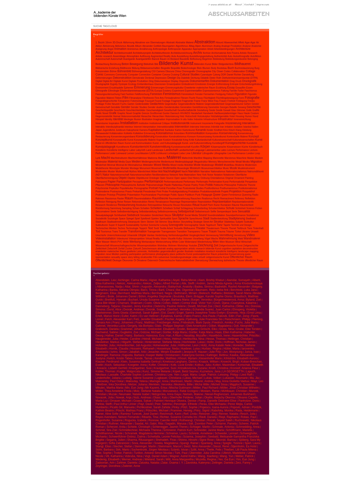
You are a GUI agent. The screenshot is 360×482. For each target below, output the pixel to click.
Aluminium (207, 46)
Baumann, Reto (205, 290)
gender (180, 251)
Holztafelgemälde (220, 116)
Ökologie (116, 260)
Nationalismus (218, 171)
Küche (245, 147)
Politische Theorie (246, 185)
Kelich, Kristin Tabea (120, 358)
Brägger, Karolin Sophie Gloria (213, 296)
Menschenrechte (226, 161)
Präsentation (133, 194)
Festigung (220, 94)
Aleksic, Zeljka (152, 283)
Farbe (241, 90)
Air (257, 42)
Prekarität (138, 191)
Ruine (217, 205)
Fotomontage (137, 101)
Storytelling (186, 222)
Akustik (130, 46)
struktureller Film (149, 257)
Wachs (214, 238)
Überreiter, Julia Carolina (204, 453)
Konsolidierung (145, 136)
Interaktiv (100, 127)
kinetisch (210, 251)
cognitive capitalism (232, 248)
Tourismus (106, 231)
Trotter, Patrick (123, 453)
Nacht (185, 171)
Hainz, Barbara (134, 335)
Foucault (149, 101)
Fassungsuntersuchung (108, 94)
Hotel (232, 116)
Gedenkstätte (142, 104)
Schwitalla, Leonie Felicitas (164, 436)
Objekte (131, 178)
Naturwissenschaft (119, 174)
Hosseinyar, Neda (168, 348)
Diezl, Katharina (224, 306)
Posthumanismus (229, 188)
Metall (239, 161)
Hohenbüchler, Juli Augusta (134, 345)
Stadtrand (251, 218)
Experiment (178, 90)
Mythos (133, 171)
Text (150, 228)
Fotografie (252, 97)
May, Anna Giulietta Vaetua (232, 381)
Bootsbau (222, 68)
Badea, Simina (204, 286)
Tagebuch (211, 225)
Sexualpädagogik (104, 215)
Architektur (104, 52)
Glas (233, 110)
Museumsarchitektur (211, 168)
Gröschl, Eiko (208, 329)
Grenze (145, 113)
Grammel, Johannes (133, 329)
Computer (133, 74)
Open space (180, 178)
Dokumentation (219, 81)
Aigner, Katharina (159, 280)
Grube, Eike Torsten (248, 329)
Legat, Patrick (207, 374)
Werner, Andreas (132, 459)
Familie (233, 90)
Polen (202, 185)
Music (226, 168)
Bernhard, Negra (162, 293)
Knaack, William (209, 361)
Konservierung (228, 133)
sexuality (115, 257)
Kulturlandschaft (203, 140)
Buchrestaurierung (244, 68)
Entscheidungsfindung (250, 84)
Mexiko (246, 161)
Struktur (218, 221)
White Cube (178, 242)
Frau (216, 101)
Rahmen (100, 198)
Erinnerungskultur (174, 87)
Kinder (210, 130)
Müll (160, 171)
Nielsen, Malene (193, 394)
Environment (102, 87)
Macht (105, 158)
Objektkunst (142, 178)
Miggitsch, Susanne (242, 384)
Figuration (241, 94)
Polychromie (102, 188)
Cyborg (216, 74)
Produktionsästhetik (210, 191)
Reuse (176, 205)
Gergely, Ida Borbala (140, 325)
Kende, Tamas (144, 358)
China (178, 71)
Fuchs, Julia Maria (246, 322)
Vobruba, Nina (133, 456)
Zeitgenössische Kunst (231, 245)
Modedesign (207, 165)
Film (125, 97)
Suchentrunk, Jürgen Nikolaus (149, 449)
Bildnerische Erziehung (107, 68)
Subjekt (239, 222)
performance (148, 254)
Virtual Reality (152, 238)
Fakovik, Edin (225, 316)
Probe (165, 191)
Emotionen (200, 84)
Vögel (207, 238)
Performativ (202, 181)
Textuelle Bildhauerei (184, 228)
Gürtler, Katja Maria (175, 332)
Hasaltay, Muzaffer (195, 335)
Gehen (247, 104)
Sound (203, 215)
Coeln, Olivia (152, 303)
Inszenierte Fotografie (213, 123)
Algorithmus (182, 46)
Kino (225, 130)
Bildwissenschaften (150, 68)
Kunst (258, 139)
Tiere (249, 228)
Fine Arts (159, 98)
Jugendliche (109, 130)
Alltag (191, 46)
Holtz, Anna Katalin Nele (216, 345)
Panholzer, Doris (248, 400)
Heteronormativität (130, 116)
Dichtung (195, 78)
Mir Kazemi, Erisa (156, 387)
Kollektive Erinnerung (144, 133)
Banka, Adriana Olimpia (124, 290)
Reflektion (250, 198)
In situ (184, 119)
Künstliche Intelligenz (118, 150)
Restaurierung (126, 205)
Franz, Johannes (123, 322)
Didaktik (204, 78)
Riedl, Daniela (208, 417)
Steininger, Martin (145, 446)
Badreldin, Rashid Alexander (232, 286)
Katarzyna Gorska (193, 355)
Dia (178, 78)
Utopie (142, 235)
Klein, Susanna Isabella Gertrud (141, 361)
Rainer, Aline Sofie (107, 413)
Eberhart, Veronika (178, 309)
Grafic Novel (102, 113)
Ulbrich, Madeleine (233, 453)
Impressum (262, 4)
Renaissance (162, 201)
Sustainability (133, 225)
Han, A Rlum (174, 335)
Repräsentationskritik (243, 201)
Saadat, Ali (141, 423)
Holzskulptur (203, 116)
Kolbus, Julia (203, 365)
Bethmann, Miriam (185, 293)
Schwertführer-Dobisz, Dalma (127, 436)
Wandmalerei (252, 238)
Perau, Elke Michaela (212, 404)
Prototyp (111, 194)
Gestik (219, 110)
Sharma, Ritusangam (140, 439)
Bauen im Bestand (169, 59)
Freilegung (241, 101)
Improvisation (173, 119)
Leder (113, 153)
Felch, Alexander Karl (118, 319)
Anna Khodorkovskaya (248, 283)
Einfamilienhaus (145, 84)
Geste (212, 110)
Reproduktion (204, 201)
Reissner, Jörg (208, 413)
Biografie (165, 68)
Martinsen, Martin (181, 381)
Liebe (182, 153)
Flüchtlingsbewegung (227, 98)
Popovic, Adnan (240, 407)
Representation (189, 201)
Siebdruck (133, 215)
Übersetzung (201, 260)
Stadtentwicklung (219, 218)
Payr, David (145, 404)
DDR (223, 74)
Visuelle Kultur (175, 238)
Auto (230, 56)
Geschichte (254, 107)
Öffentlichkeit (104, 260)
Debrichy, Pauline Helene (170, 306)
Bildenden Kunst (202, 64)
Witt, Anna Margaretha (179, 459)
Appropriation (199, 49)
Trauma (221, 231)
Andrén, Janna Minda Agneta (214, 283)
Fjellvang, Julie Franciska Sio (204, 319)
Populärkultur (126, 188)
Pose (179, 188)
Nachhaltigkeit (172, 171)
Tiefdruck (241, 228)
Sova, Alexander (142, 443)
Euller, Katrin (129, 316)
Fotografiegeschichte (106, 101)
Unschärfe (101, 235)
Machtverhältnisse (137, 158)
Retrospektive (155, 205)
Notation (218, 174)
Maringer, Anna (159, 381)
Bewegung (136, 64)
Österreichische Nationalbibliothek (176, 260)
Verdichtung (161, 235)
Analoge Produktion (231, 46)
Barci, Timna (149, 290)
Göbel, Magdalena (220, 325)
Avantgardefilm (143, 59)
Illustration (147, 119)
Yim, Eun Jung (245, 459)
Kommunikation (195, 133)
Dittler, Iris (242, 306)
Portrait (153, 188)
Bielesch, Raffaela (210, 293)
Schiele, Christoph (138, 426)
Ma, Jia (254, 378)
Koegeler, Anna (137, 365)
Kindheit (218, 130)
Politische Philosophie (225, 185)
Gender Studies (139, 107)
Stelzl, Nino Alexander (197, 446)
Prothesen (101, 194)
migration (100, 254)
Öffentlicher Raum (241, 257)
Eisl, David (168, 312)
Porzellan (171, 188)
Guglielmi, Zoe (129, 332)
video (195, 257)
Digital (99, 81)
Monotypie (114, 168)
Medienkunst (167, 161)
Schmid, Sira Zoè (106, 430)
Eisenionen (160, 84)
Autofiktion (255, 56)
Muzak (113, 394)
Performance (153, 181)
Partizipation (124, 181)
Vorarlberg (198, 238)
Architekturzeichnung (181, 53)
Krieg (185, 140)
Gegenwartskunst (234, 104)
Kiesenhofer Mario (210, 358)
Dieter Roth (215, 78)
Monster (125, 168)
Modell (219, 164)
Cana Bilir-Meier (106, 303)
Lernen (130, 153)
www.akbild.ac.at (221, 4)
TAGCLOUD (110, 26)
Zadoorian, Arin (105, 462)
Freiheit (231, 101)
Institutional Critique (159, 123)
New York (201, 174)
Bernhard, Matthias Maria (134, 293)
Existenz (167, 90)
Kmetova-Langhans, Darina (180, 361)
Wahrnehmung (228, 238)
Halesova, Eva (155, 335)
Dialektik (185, 78)
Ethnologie (113, 90)
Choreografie (188, 71)
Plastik (167, 185)
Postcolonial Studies (193, 188)
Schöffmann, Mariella (239, 430)
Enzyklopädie (116, 87)
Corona (166, 74)
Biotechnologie (188, 68)
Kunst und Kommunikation (138, 143)
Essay (231, 87)
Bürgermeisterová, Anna (229, 299)
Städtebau (229, 222)
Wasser (106, 242)
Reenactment (227, 198)
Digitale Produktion (138, 81)
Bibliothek (149, 64)
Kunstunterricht (139, 146)
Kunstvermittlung (160, 146)
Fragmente (187, 101)
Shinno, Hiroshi (187, 439)
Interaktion (248, 123)
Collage (250, 71)
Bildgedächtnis (226, 64)
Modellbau (229, 165)
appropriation (181, 248)
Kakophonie (133, 130)
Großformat (156, 113)
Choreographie (203, 71)
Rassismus (111, 198)
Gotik (248, 110)
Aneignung (101, 49)
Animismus (133, 49)
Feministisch (187, 94)
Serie (234, 211)
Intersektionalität (165, 127)
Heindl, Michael (151, 338)
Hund (255, 116)
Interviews (205, 127)
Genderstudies (171, 107)
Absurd (219, 42)
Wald (240, 238)
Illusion (137, 119)
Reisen (127, 201)
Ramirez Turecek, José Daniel (139, 413)
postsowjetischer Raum (205, 254)
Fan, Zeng (242, 316)
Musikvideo (101, 171)
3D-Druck (117, 42)
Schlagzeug (187, 208)
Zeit (216, 245)
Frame (197, 101)
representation (103, 257)
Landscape (158, 150)
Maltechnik (187, 158)
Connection (145, 74)
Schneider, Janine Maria (209, 430)
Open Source (167, 178)
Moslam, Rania (210, 391)
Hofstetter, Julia (105, 345)
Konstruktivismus (178, 136)
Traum (213, 231)
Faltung (225, 90)
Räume (235, 205)
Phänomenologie (154, 185)
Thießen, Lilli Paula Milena (240, 449)
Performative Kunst (219, 181)
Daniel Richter (234, 74)
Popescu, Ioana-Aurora (213, 407)
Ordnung (205, 178)
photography (162, 254)
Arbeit (210, 49)
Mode (197, 164)
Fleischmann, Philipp (237, 319)
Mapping (207, 158)
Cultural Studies (190, 74)
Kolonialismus (164, 133)
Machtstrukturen (119, 158)
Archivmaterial (218, 53)
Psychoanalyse (149, 194)
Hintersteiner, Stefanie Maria (162, 342)
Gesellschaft (170, 110)
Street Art (208, 222)
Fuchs (123, 104)
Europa (158, 90)
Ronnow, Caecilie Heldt (162, 420)
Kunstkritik (252, 143)
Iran (222, 127)
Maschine (242, 158)
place (172, 254)
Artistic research (104, 56)
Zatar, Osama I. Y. (172, 462)
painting (124, 254)
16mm (108, 42)
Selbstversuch (202, 211)
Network (174, 174)
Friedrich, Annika (222, 322)
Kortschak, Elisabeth (250, 365)
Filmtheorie (148, 98)
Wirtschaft (246, 242)
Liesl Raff (246, 374)
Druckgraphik (102, 84)
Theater (200, 228)
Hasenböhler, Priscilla (245, 335)
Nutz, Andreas (142, 397)
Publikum (189, 194)
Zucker (129, 248)
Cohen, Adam (170, 303)
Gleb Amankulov (196, 325)
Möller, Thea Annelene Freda (113, 391)
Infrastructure (210, 119)
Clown (220, 71)
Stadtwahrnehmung (117, 222)
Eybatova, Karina (171, 316)
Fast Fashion (127, 94)
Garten (130, 104)
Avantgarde (129, 59)
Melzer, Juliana (137, 384)
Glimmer (241, 110)
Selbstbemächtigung (127, 211)
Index (190, 119)
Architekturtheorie (161, 53)
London (250, 153)
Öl (135, 260)
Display (174, 81)
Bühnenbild (124, 71)
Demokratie (138, 78)
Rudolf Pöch (206, 205)
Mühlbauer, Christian (234, 391)
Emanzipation (174, 84)
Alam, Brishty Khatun (211, 280)
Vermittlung (226, 235)
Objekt (123, 178)
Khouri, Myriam (187, 358)
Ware (98, 242)
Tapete (226, 225)
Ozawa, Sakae (142, 400)
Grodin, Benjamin (187, 329)
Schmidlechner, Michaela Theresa (140, 430)
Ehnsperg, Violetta (244, 309)
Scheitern (156, 208)
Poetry (194, 185)
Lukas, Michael (192, 378)
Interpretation (149, 127)
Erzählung (221, 87)
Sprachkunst (195, 218)
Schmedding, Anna (248, 426)
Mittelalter (148, 165)
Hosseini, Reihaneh (142, 348)
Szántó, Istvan (179, 449)
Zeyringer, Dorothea (108, 466)
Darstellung (248, 74)
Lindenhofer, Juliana (108, 378)
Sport (175, 218)
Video (251, 235)
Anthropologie (160, 49)
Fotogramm (124, 101)
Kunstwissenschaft (181, 147)
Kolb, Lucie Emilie (182, 365)
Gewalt (226, 110)
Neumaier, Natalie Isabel (134, 394)
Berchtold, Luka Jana (243, 290)
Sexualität (244, 211)
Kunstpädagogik (106, 146)
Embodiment (188, 84)
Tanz (220, 225)
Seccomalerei (103, 211)
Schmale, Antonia (223, 426)
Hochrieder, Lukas (193, 342)
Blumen (206, 68)
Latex (223, 150)
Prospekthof (248, 191)
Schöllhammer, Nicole (109, 433)
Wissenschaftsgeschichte (123, 245)
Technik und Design (241, 225)
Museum (195, 168)
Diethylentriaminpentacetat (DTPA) (240, 78)
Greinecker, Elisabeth (161, 329)
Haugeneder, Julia (107, 338)
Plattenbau (177, 185)
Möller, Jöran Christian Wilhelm (239, 387)
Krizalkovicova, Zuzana (192, 368)
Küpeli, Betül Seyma (185, 371)
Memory (213, 161)
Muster (111, 171)
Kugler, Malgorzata (129, 371)
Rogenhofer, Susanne (109, 420)
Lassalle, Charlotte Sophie (124, 374)
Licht (152, 153)
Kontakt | (249, 4)
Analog (217, 46)
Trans (115, 231)
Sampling (127, 208)
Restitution (141, 205)
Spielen (155, 218)
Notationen (229, 174)
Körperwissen (234, 147)
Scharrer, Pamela (226, 423)
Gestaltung (202, 110)
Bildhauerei (242, 64)
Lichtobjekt (172, 153)
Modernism (251, 165)
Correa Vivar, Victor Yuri (196, 303)
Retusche (167, 205)
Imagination (159, 119)
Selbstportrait (186, 211)
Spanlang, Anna (210, 443)
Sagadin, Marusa (175, 423)
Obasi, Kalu (160, 397)
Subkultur (249, 222)
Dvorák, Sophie (155, 309)
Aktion (99, 46)
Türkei (238, 231)
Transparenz (194, 231)
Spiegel (130, 218)
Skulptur (178, 215)
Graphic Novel (124, 113)
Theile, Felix (214, 449)
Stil (156, 222)
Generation (186, 107)
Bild (156, 64)
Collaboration (238, 71)
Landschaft (171, 150)
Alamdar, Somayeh (238, 280)
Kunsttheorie (122, 147)
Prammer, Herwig (181, 410)
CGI (153, 71)
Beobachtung (102, 64)
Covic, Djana (221, 303)
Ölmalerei (142, 260)
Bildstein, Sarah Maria (237, 293)
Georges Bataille (228, 107)
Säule (202, 225)
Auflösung (145, 56)
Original (229, 178)
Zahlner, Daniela (127, 462)
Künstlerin (101, 150)
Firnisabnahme (172, 98)
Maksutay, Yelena (136, 381)
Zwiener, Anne (131, 466)
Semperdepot (224, 211)
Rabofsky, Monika (222, 410)
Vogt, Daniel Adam (156, 456)
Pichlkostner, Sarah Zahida (153, 407)
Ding (151, 81)
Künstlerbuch (255, 147)
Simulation (145, 215)
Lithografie (207, 153)
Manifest (198, 158)
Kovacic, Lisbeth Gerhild (112, 368)
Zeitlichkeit (101, 248)
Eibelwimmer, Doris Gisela (112, 312)
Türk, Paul (181, 453)
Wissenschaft (102, 245)
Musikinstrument (246, 168)
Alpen (198, 46)
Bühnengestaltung (141, 71)
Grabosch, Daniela (107, 329)
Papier (112, 181)
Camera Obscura (165, 71)
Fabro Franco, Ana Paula (199, 316)
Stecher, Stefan (122, 446)
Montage (134, 168)
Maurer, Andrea (203, 381)
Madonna (152, 158)
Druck (238, 81)
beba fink (223, 290)
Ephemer (129, 87)
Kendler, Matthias (165, 358)
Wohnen (172, 245)
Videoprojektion (137, 238)
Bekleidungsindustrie (236, 59)
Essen (249, 87)
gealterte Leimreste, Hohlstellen (143, 251)
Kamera (144, 130)
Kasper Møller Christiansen (163, 355)
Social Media (191, 215)
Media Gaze (124, 161)
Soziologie (112, 218)
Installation (129, 123)
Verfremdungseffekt (178, 235)
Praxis (128, 191)
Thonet (232, 228)
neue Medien (112, 254)
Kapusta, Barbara (133, 355)
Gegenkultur (171, 104)
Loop (257, 153)
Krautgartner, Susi (140, 368)
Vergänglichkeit (197, 235)
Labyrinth (140, 150)
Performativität (236, 181)
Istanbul (247, 127)
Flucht (192, 98)
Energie (211, 84)
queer (248, 254)
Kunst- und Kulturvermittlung (196, 143)
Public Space (177, 194)
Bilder (215, 64)
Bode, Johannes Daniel (122, 296)
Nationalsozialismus (236, 171)
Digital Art (108, 81)
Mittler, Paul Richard (205, 387)
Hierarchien (158, 116)
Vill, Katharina (114, 456)
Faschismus (250, 90)
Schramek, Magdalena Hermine (144, 433)
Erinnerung (142, 87)
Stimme (163, 222)
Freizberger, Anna (168, 322)
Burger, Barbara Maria (175, 299)
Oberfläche (241, 174)
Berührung (115, 64)
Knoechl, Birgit (230, 361)
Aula (173, 56)
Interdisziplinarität (115, 127)
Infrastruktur (225, 119)
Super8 (121, 225)
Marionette (218, 158)
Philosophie (112, 185)
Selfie (213, 211)
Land (148, 150)
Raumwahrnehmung (179, 198)
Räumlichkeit (246, 205)
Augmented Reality (161, 56)
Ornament (239, 178)
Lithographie (220, 153)
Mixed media (177, 165)
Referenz (239, 198)
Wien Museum (226, 242)
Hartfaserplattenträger (225, 113)
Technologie (132, 228)
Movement (156, 168)
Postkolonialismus (247, 188)
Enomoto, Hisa (236, 312)
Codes (227, 71)
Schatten (144, 208)
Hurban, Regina (211, 348)
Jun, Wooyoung (232, 351)
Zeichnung (205, 245)
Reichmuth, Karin (170, 413)
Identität (118, 119)
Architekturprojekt (142, 53)
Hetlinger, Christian (239, 338)
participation (135, 254)
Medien (136, 161)
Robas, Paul (248, 417)
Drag (232, 81)
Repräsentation (221, 201)
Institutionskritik (180, 123)
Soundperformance (236, 215)
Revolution (186, 205)
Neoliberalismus (160, 174)
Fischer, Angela (174, 319)
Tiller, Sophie (104, 453)
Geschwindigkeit (154, 110)
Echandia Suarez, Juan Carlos (211, 309)
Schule (230, 208)
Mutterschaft (122, 171)
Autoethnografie (241, 56)
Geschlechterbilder (135, 110)
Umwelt (254, 231)
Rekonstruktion (139, 201)
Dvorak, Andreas (133, 309)
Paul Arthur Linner (125, 404)
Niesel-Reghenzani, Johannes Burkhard (229, 394)
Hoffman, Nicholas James (240, 342)
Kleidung (246, 130)
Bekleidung (218, 59)
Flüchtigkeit (209, 98)
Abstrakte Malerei (184, 42)
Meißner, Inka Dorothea (111, 384)
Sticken (150, 222)
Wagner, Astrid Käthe (183, 456)
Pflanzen (100, 185)
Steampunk (134, 222)
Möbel (154, 171)
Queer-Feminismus (231, 194)
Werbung (135, 241)
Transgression (168, 231)
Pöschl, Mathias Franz (130, 410)
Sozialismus (252, 215)
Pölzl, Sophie (189, 407)
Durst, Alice (114, 309)
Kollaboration (116, 133)
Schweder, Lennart (226, 433)
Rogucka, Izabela (135, 420)
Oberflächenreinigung (107, 178)
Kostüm (167, 140)
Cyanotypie (206, 74)
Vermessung (212, 235)
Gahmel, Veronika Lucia (110, 325)
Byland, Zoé (253, 299)
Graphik (137, 113)
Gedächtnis (157, 103)
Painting (249, 178)
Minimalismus (135, 165)
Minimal (111, 165)
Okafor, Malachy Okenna (219, 397)
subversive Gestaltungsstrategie (174, 257)
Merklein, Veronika (160, 384)
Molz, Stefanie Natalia (147, 391)
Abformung (128, 42)
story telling (134, 257)
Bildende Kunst (176, 63)
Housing (240, 116)
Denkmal (149, 78)
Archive (207, 53)
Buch (231, 68)
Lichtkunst (161, 153)
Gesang (242, 107)
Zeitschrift (112, 248)
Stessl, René (221, 446)
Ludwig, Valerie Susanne (138, 378)
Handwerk (208, 113)
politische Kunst (184, 254)
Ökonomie (127, 260)
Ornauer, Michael (120, 400)
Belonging (252, 59)
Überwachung (216, 260)
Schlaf (177, 208)
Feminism (156, 94)
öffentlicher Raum (254, 260)
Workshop (182, 245)
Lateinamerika (213, 150)
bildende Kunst (213, 248)
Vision (164, 238)
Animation (120, 49)
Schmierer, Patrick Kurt (177, 430)
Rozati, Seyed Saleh (220, 420)
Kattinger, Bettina (217, 355)
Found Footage (163, 101)
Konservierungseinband (123, 136)
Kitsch (232, 130)
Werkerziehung (163, 242)
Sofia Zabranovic (119, 443)
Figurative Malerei (105, 98)
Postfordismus (211, 188)
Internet (138, 127)
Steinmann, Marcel (170, 446)
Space (122, 218)
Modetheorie (102, 168)
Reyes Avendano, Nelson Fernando (118, 417)
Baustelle (184, 59)
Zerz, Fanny (242, 462)
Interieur (129, 127)
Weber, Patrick (244, 456)
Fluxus (199, 98)
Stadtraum (101, 222)
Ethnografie (101, 90)
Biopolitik (175, 68)
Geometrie (213, 107)
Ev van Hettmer (149, 316)
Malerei (174, 157)
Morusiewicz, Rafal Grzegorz (181, 391)
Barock (155, 59)
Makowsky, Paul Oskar (110, 381)
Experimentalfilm (193, 90)
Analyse (246, 46)
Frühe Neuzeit (112, 104)
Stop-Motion (174, 222)
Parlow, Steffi (104, 404)
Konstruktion (161, 136)
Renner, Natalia (228, 413)
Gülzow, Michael (150, 332)
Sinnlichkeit (158, 215)
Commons (109, 74)
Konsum (191, 136)
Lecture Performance (238, 150)
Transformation (137, 231)
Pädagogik (206, 194)
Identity (108, 119)
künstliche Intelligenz (226, 251)
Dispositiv (184, 81)
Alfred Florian (171, 283)
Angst (110, 49)
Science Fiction (254, 208)
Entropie (234, 84)
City (214, 71)
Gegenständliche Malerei (191, 104)
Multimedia (169, 168)
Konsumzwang (204, 136)
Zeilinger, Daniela (222, 462)
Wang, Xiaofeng (208, 456)
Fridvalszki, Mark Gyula (195, 322)
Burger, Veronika (201, 299)
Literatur (196, 153)
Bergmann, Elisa (106, 293)
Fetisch (230, 94)
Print (158, 191)
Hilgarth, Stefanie (132, 342)
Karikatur (169, 130)
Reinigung (111, 201)
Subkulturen (102, 225)
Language (199, 150)
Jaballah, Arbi (137, 351)
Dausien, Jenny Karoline (137, 306)
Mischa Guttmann (180, 387)
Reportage (175, 201)
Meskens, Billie (183, 384)
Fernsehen (209, 94)
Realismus (207, 198)
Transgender (154, 231)
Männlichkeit (144, 171)
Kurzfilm (195, 147)
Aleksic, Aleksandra (129, 283)
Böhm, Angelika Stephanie (155, 296)
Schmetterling (201, 208)
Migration (256, 161)
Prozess (121, 194)
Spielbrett (145, 218)
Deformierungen (104, 78)
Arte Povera (233, 53)
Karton (178, 130)
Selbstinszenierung (167, 211)
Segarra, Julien (115, 439)
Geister (255, 104)
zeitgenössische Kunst (217, 257)
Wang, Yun (226, 456)
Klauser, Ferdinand (107, 361)
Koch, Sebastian (115, 365)
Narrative (205, 171)
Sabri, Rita (156, 423)
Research (101, 205)
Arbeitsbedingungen (224, 49)
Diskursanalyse (162, 81)
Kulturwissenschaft (222, 140)
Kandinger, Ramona (108, 355)
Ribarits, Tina (150, 417)
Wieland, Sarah (154, 459)
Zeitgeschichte (250, 245)
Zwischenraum (149, 248)
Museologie (183, 168)
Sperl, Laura (252, 443)
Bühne (113, 71)
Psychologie (163, 194)
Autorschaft (117, 59)
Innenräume (102, 123)
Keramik (201, 130)
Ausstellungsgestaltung (201, 56)
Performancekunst (173, 181)
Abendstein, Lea (106, 280)
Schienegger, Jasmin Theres (170, 426)
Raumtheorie (160, 198)
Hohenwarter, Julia (164, 345)
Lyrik (98, 158)
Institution (144, 123)
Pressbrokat (149, 191)
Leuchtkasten (142, 153)
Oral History (194, 178)
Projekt (224, 191)
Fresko (251, 101)
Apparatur (187, 49)
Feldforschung (142, 94)
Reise (120, 201)
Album (138, 46)
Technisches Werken (106, 228)
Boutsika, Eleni (182, 296)
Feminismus (171, 94)
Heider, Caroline (130, 338)
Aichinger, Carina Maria (132, 280)
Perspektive (251, 181)
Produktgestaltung (178, 191)
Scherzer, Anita (116, 426)
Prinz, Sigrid (201, 410)
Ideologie (128, 119)
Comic (99, 74)
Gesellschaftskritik (187, 110)
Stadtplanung (237, 218)
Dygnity (114, 84)
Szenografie (175, 225)
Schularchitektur (217, 208)
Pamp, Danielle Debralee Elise (217, 400)
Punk (198, 194)
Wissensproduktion (147, 245)
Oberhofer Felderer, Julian (186, 397)
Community (121, 74)
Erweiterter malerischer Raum (200, 87)
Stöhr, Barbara (104, 449)
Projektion (235, 191)
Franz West (207, 101)
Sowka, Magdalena (166, 443)
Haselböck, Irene (219, 335)
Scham (136, 208)
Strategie (197, 222)
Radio (255, 194)
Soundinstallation (216, 215)
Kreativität (177, 140)
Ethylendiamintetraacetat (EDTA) (137, 90)
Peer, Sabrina (163, 404)
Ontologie (154, 178)
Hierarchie (146, 116)
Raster (120, 198)
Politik (209, 185)
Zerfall (121, 248)
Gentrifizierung (200, 107)
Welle (126, 242)
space (124, 257)
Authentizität (220, 56)
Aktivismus (120, 46)
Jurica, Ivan (252, 351)
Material (113, 161)
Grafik (113, 113)
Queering (246, 194)
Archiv (197, 52)
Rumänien (225, 205)
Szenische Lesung (158, 225)
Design (171, 77)
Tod (98, 231)
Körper (205, 146)
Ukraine (246, 231)
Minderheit (101, 165)
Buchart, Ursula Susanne (143, 299)
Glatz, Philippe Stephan (169, 325)
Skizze (167, 215)
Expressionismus (211, 90)
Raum (129, 198)
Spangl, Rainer (189, 443)
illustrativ (189, 251)
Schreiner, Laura (176, 433)
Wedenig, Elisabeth (108, 459)
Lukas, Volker (212, 378)
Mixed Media (162, 164)
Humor (248, 116)
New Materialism (187, 174)
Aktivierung (108, 46)
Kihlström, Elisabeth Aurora (241, 358)
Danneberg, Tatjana (108, 306)
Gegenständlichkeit (214, 104)
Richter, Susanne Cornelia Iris (178, 417)
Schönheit (240, 208)
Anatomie (256, 46)
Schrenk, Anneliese (201, 433)
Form (241, 98)
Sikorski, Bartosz (226, 439)
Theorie (224, 228)
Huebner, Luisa (190, 348)
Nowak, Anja (123, 397)
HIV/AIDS (185, 113)
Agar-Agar (250, 42)
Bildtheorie (125, 68)
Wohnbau (162, 245)
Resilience (111, 205)
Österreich (152, 260)
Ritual (196, 205)
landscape (243, 251)
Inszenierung (233, 123)
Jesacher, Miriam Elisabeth (164, 351)
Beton (125, 64)
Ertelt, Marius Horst (108, 316)
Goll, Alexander (242, 325)
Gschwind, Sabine (107, 332)
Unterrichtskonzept (116, 235)
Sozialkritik (101, 218)
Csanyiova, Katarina (243, 303)
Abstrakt (170, 42)
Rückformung (102, 208)
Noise (210, 174)
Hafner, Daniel (114, 335)
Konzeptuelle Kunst (123, 140)
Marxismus (230, 158)
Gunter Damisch (171, 113)
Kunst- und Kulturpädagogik (167, 143)
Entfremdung (222, 84)
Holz (182, 116)
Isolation (238, 127)
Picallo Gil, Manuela (122, 407)
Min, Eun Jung (134, 387)
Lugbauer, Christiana (168, 378)
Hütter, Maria (231, 348)
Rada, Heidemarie (247, 410)
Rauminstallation (142, 198)
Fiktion (118, 98)
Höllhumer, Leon (188, 345)
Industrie (198, 119)
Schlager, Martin (200, 426)
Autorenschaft (103, 59)
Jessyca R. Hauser (195, 351)
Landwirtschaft (185, 150)
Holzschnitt (190, 116)
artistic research (197, 248)
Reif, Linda (190, 413)
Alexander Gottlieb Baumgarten (158, 46)
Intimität (215, 127)
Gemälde (115, 107)
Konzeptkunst (104, 139)
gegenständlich (168, 251)
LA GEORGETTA (233, 371)
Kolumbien (179, 133)
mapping (254, 251)
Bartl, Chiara (166, 290)
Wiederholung (204, 242)
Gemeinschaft (103, 107)
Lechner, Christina (154, 374)
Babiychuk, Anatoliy (180, 286)
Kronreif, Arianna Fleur (244, 368)
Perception (138, 181)
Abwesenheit (230, 42)
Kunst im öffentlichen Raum (110, 143)
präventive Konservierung (231, 254)
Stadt (206, 218)
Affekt (241, 42)
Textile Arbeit (166, 228)
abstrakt (162, 248)
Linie (188, 153)
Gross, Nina (226, 329)
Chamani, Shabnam (130, 303)
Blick (199, 68)
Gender (125, 107)
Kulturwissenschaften (244, 140)
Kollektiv (128, 133)
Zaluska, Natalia (149, 462)
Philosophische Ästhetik (132, 185)
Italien (255, 127)
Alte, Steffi (188, 283)
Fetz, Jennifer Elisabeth (148, 319)
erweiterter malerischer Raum (111, 251)
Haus (240, 113)
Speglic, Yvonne (233, 443)
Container (156, 74)
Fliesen (184, 98)
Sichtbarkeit (120, 215)
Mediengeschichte (151, 161)
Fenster (199, 94)
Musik (233, 168)
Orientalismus (217, 178)
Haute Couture (251, 113)
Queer (217, 194)
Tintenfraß (258, 228)
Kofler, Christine (158, 365)
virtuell (202, 257)
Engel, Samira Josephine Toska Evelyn (201, 312)
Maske (250, 158)
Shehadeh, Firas (166, 439)
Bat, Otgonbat (184, 290)
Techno (121, 228)
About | (239, 4)
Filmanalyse (135, 98)
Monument (145, 168)
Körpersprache (218, 147)
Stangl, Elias (103, 446)
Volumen (187, 238)
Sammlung (115, 208)
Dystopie (122, 84)
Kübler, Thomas (105, 371)
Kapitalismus (156, 130)
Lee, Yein (173, 374)
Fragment (176, 101)
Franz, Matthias (145, 322)
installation (199, 251)
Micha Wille (202, 384)
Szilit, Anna (197, 449)
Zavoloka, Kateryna (197, 462)
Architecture (243, 49)
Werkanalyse (148, 242)
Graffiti (255, 110)
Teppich (143, 228)
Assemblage (119, 56)
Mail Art (162, 158)
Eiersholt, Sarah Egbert (144, 312)
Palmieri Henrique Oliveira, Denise (175, 400)
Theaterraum (212, 228)
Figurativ (252, 94)
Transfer (123, 231)
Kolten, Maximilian (224, 365)
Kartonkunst (188, 130)
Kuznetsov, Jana (210, 371)
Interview (194, 127)
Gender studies (156, 107)
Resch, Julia (247, 413)
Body (213, 68)
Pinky (175, 407)
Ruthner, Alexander (120, 423)
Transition (182, 231)
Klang (239, 130)
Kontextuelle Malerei (237, 136)
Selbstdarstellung (148, 211)
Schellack (168, 208)
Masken (259, 158)
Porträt (161, 188)
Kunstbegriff (218, 143)
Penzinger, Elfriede (185, 404)
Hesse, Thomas (216, 338)
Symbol (144, 225)
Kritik (191, 140)
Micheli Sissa (219, 384)
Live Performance (236, 153)
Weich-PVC (116, 242)
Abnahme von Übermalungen (150, 42)
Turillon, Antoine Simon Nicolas (153, 453)
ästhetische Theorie (234, 260)
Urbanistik (132, 235)
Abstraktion (204, 42)
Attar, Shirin (132, 286)
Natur (106, 174)
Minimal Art (121, 165)
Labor (132, 150)
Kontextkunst (219, 136)
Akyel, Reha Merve (184, 280)
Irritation (229, 127)
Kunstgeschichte (235, 143)
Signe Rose (206, 439)
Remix (151, 201)
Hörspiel (100, 119)
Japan (99, 130)
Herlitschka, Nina (193, 338)
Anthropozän (174, 49)
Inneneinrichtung (242, 119)
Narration (194, 171)
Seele (113, 211)
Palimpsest (101, 181)
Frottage (100, 104)
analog (169, 248)
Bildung (136, 68)
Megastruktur (201, 161)
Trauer (204, 231)
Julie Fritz (215, 351)
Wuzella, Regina (206, 459)
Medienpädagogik (184, 161)
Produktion (193, 191)
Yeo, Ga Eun (226, 459)
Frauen (223, 101)
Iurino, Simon (118, 351)
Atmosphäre (133, 56)
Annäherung (145, 49)
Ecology (132, 84)
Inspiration (114, 123)
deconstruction (250, 248)
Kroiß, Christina (218, 368)
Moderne (239, 165)
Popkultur (114, 188)
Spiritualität (165, 218)
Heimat (116, 116)
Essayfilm (241, 87)
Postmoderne (102, 191)
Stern (143, 222)
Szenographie (191, 225)
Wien (216, 241)
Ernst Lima (254, 312)
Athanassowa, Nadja (110, 286)
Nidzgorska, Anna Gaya (166, 394)
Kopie (159, 140)
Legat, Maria (189, 374)
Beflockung (195, 59)
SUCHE (97, 26)
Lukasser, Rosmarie (235, 378)
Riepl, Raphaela (229, 417)
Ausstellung (183, 56)
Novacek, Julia (105, 397)
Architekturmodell (123, 53)
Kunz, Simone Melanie (157, 371)
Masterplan (101, 161)
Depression (161, 78)
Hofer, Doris (214, 342)
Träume (230, 231)
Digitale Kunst (120, 81)
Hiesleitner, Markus (107, 342)
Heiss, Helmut (172, 338)
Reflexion (100, 201)
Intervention (182, 126)
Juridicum (121, 130)
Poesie (187, 185)
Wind (237, 242)
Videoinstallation (106, 238)
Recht (216, 198)
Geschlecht (119, 110)
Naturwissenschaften (140, 174)
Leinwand (121, 153)
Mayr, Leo (257, 381)
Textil (156, 228)
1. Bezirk (100, 42)
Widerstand (191, 242)
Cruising (175, 74)
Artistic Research (248, 53)
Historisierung (172, 116)
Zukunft (137, 248)
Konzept (254, 136)
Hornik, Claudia (118, 348)
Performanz (189, 181)
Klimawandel (102, 133)
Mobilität (188, 165)
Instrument (195, 123)
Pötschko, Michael (157, 410)
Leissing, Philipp (228, 374)
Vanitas (150, 235)
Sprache (183, 218)
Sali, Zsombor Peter (201, 423)
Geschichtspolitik (104, 110)
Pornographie (141, 188)
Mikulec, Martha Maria (109, 387)
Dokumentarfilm (199, 81)
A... (126, 13)
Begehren (207, 59)
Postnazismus (117, 191)
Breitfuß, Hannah (115, 299)
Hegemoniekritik (104, 116)
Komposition (212, 133)
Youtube (193, 245)
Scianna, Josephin (194, 436)
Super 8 (113, 225)
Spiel (137, 218)
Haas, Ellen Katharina (228, 332)
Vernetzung (240, 235)
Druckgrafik (249, 81)
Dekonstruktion (122, 77)
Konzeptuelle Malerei (145, 140)
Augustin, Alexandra (153, 286)
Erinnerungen (158, 87)
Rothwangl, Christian (192, 420)
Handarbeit (196, 113)
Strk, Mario (122, 449)
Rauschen (196, 198)
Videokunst (122, 238)
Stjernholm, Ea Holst (244, 446)
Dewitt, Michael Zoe (200, 306)
